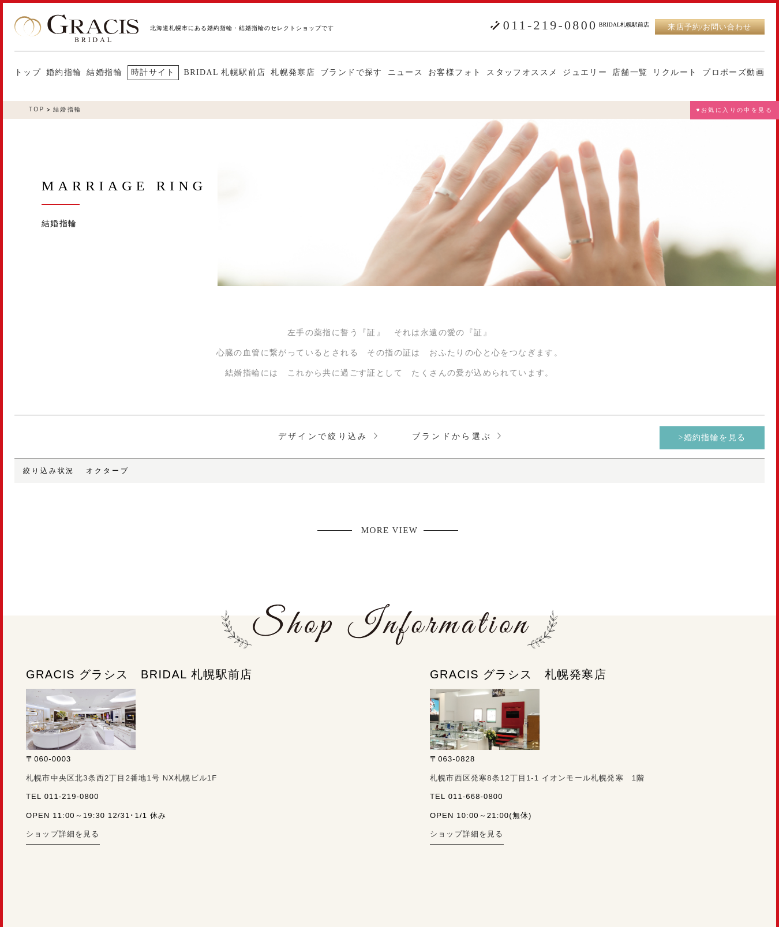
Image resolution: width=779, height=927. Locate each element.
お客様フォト (454, 73)
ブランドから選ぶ (456, 436)
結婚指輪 (104, 73)
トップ (27, 73)
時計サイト (153, 72)
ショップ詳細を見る (63, 834)
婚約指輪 (64, 73)
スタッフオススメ (521, 73)
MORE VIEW (389, 530)
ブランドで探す (351, 73)
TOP (37, 109)
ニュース (406, 73)
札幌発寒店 (293, 73)
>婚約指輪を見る (712, 437)
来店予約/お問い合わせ (709, 26)
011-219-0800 (550, 25)
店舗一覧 (630, 73)
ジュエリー (585, 73)
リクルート (675, 73)
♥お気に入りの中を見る (734, 110)
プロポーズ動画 (733, 73)
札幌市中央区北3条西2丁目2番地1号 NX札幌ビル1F (121, 778)
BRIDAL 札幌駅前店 (225, 73)
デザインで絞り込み (327, 436)
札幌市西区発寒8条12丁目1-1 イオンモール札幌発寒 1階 (537, 778)
